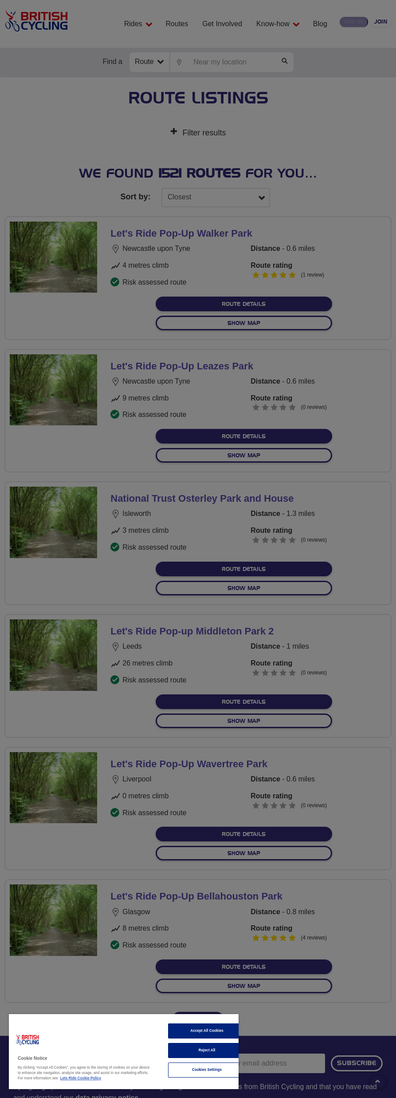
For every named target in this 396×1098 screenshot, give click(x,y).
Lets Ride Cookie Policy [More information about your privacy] (80, 1078)
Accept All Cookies (206, 1031)
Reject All (207, 1050)
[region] (124, 1051)
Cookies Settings (207, 1070)
